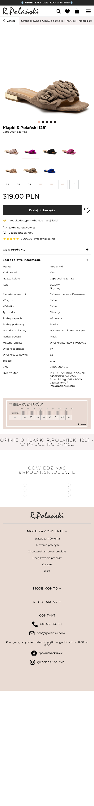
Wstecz (9, 21)
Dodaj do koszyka (42, 210)
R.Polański (56, 266)
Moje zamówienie (45, 531)
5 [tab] (55, 122)
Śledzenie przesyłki (47, 545)
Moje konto (45, 588)
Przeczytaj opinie (44, 238)
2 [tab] (43, 122)
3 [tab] (47, 122)
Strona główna (30, 20)
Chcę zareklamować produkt (47, 551)
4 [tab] (51, 122)
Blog (47, 570)
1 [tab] (39, 122)
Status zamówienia (47, 538)
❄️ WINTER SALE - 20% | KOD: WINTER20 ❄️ (47, 2)
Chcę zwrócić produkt (47, 558)
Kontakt (47, 564)
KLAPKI (71, 20)
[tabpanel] (47, 74)
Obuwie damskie (53, 20)
